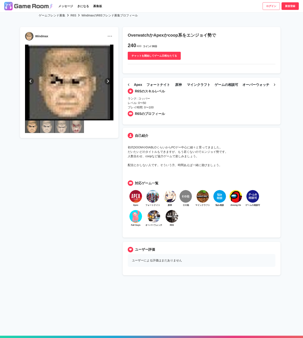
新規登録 (290, 6)
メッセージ (65, 6)
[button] (30, 81)
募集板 (97, 6)
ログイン (271, 6)
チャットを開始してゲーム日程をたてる (154, 55)
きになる (83, 6)
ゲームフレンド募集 (52, 15)
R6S (73, 15)
